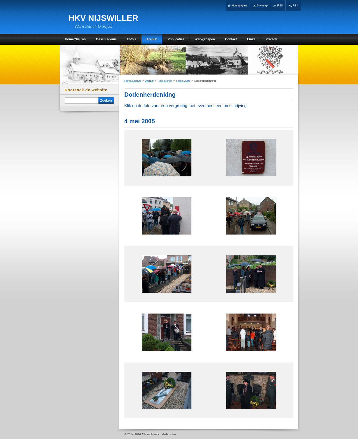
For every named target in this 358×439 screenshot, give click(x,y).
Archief (149, 80)
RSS (280, 5)
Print (295, 5)
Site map (262, 5)
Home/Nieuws (132, 80)
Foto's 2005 (183, 80)
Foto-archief (165, 80)
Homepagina (239, 5)
